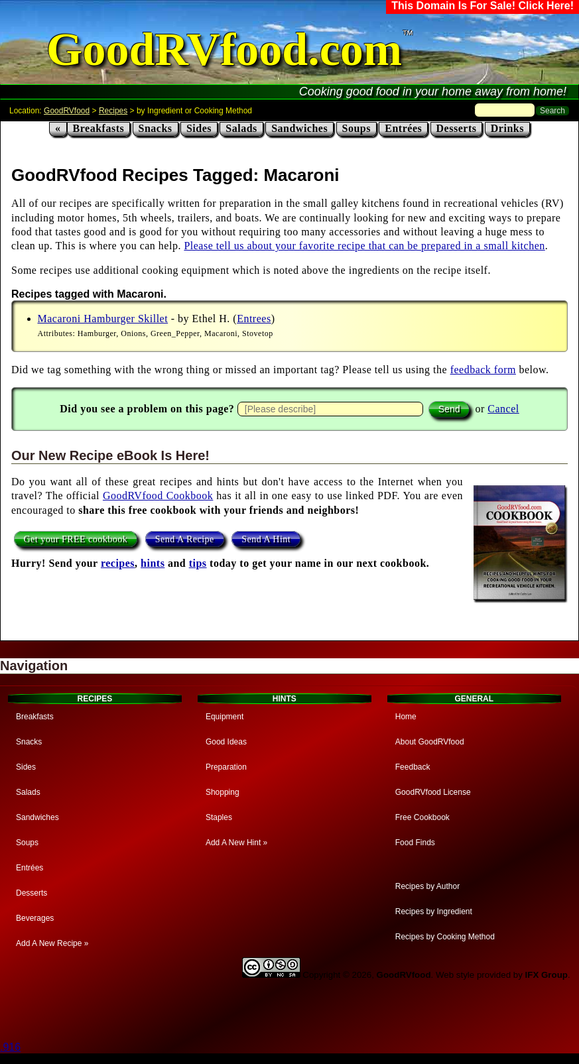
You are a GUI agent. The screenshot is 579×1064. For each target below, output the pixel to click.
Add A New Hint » (236, 842)
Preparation (226, 767)
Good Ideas (226, 741)
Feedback (412, 767)
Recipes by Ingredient (433, 911)
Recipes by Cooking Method (445, 936)
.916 (10, 1047)
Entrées (403, 128)
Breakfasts (99, 128)
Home (406, 716)
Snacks (155, 128)
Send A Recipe (184, 539)
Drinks (507, 128)
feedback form (483, 369)
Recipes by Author (427, 886)
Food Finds (415, 842)
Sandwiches (299, 128)
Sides (199, 128)
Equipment (224, 716)
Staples (219, 817)
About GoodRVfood (429, 741)
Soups (356, 128)
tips (198, 563)
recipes (118, 563)
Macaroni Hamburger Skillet (103, 318)
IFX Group (546, 975)
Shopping (222, 792)
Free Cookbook (422, 817)
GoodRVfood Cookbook (158, 495)
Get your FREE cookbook (76, 539)
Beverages (35, 918)
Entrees (254, 318)
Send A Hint (265, 539)
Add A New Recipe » (52, 943)
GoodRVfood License (433, 792)
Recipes (113, 110)
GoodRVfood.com (224, 49)
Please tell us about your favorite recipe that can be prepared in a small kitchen (364, 245)
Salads (241, 128)
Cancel (503, 408)
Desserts (456, 128)
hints (152, 563)
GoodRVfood (67, 110)
